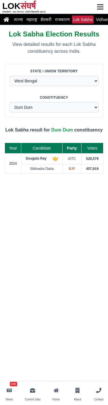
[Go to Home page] (6, 19)
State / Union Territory (54, 71)
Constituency (54, 98)
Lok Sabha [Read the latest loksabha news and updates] (82, 19)
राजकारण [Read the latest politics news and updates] (62, 19)
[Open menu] (100, 6)
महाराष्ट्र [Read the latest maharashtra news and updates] (31, 19)
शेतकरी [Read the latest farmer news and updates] (46, 19)
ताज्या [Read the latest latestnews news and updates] (18, 19)
